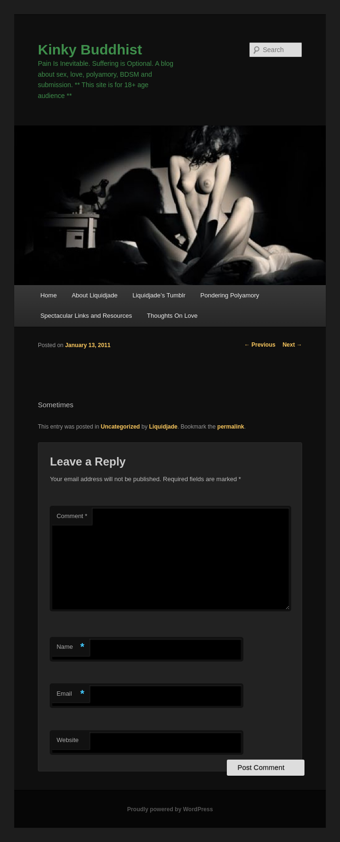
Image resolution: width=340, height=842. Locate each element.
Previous (260, 344)
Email (70, 694)
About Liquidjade (94, 295)
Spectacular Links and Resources (86, 315)
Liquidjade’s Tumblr (159, 295)
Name (70, 647)
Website (67, 739)
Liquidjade (163, 426)
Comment (71, 516)
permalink (230, 426)
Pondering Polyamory (229, 295)
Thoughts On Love (172, 315)
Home (48, 295)
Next (292, 344)
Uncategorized (120, 426)
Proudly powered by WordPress (170, 809)
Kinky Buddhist (90, 49)
